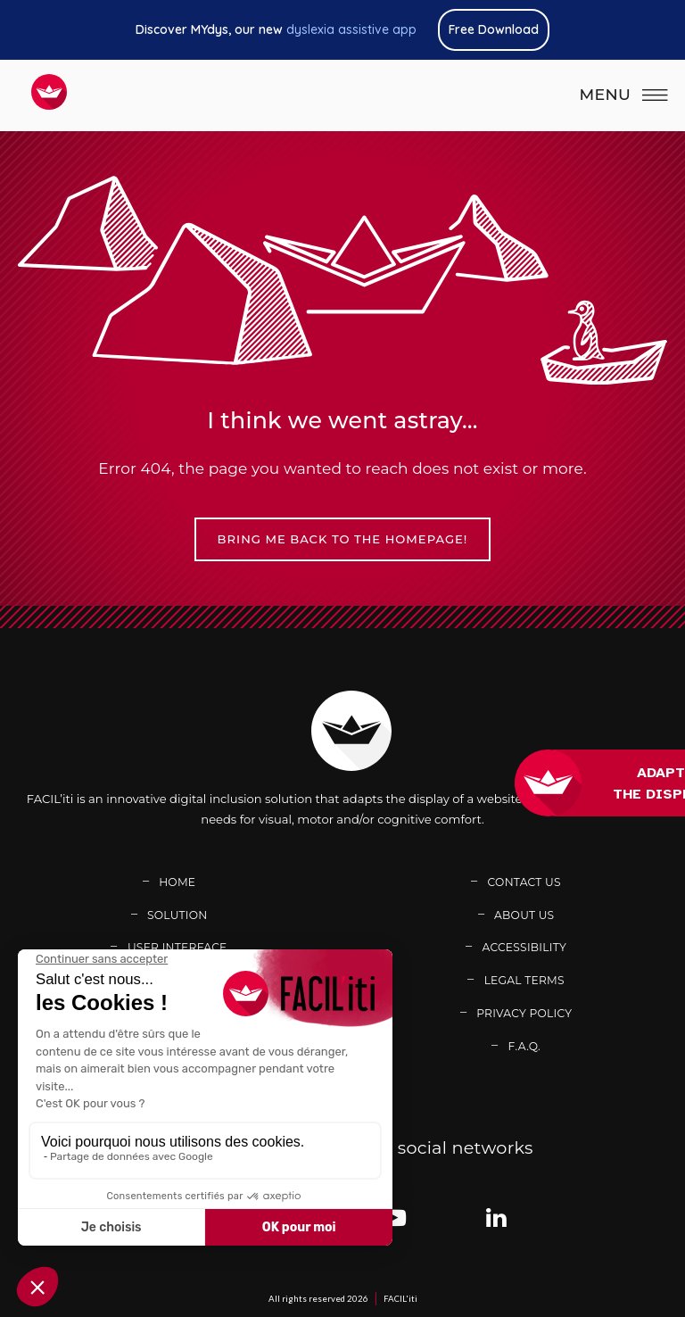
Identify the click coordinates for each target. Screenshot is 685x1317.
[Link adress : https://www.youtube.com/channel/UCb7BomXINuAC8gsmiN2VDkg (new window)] (393, 1217)
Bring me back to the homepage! (343, 539)
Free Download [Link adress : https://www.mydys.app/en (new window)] (494, 29)
